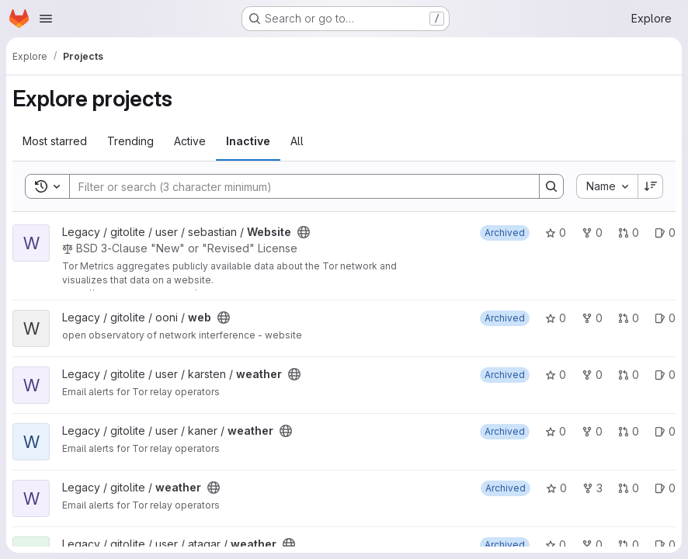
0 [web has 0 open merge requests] (628, 318)
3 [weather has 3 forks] (592, 488)
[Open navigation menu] (45, 18)
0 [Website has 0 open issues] (665, 232)
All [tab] (297, 141)
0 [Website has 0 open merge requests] (628, 232)
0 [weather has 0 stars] (555, 374)
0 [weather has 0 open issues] (665, 374)
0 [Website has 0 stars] (555, 232)
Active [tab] (190, 141)
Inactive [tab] (248, 141)
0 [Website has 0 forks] (592, 232)
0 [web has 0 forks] (592, 318)
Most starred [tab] (55, 141)
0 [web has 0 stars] (555, 318)
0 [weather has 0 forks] (592, 374)
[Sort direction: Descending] (650, 186)
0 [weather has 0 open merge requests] (628, 374)
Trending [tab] (130, 141)
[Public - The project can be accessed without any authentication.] (303, 232)
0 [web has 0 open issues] (665, 318)
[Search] (296, 186)
